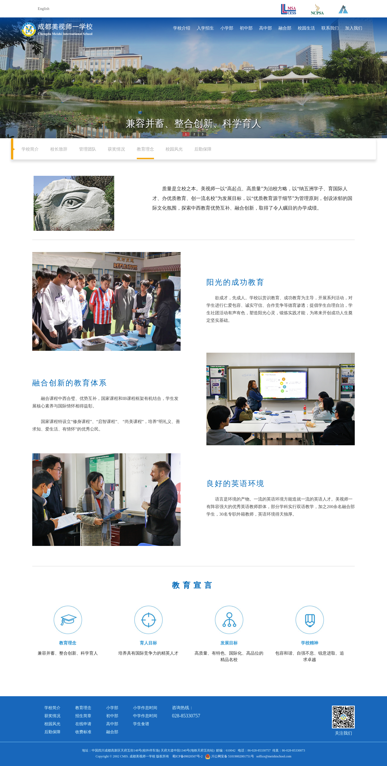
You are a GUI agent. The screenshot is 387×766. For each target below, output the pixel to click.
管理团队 (87, 149)
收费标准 (83, 732)
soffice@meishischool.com (273, 756)
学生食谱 (141, 724)
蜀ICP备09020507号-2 (187, 756)
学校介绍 (181, 28)
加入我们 (353, 28)
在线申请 (83, 724)
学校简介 (30, 149)
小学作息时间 (145, 708)
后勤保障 (203, 149)
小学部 (226, 28)
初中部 (246, 28)
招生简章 (83, 716)
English (43, 9)
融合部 (284, 28)
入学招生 (205, 28)
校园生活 (306, 28)
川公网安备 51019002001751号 (229, 756)
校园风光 (174, 149)
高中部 (265, 28)
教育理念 (145, 149)
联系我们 (330, 28)
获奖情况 (116, 149)
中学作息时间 (145, 716)
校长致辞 (58, 149)
